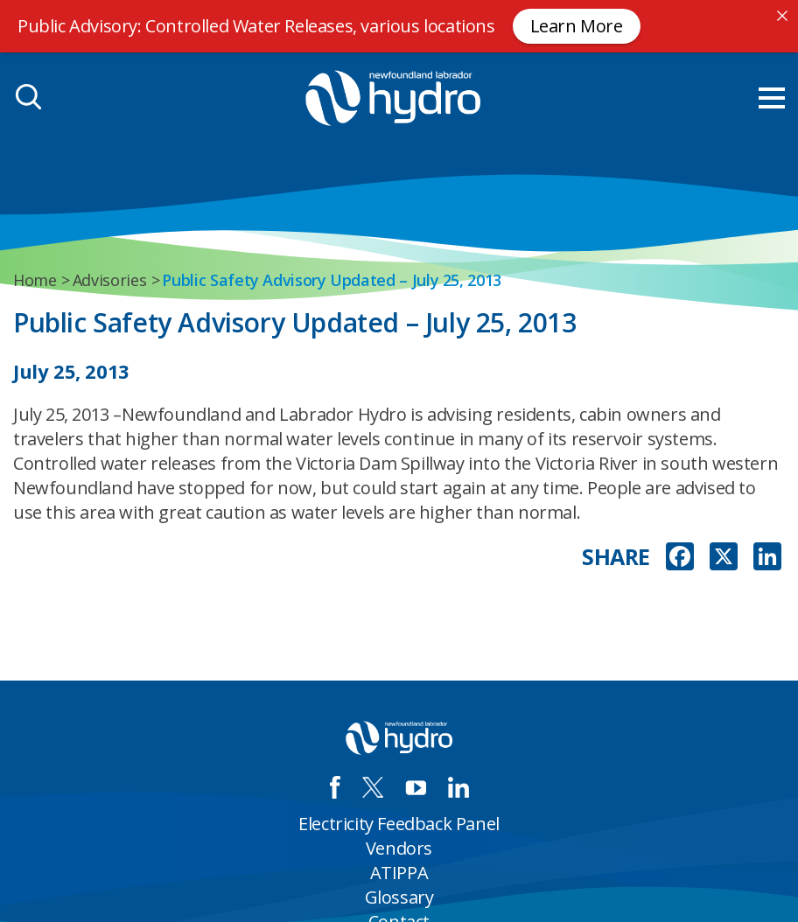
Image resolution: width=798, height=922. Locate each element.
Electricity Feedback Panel (399, 823)
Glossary (399, 897)
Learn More (576, 26)
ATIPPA (399, 872)
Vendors (399, 848)
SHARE (616, 556)
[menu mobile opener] (772, 97)
